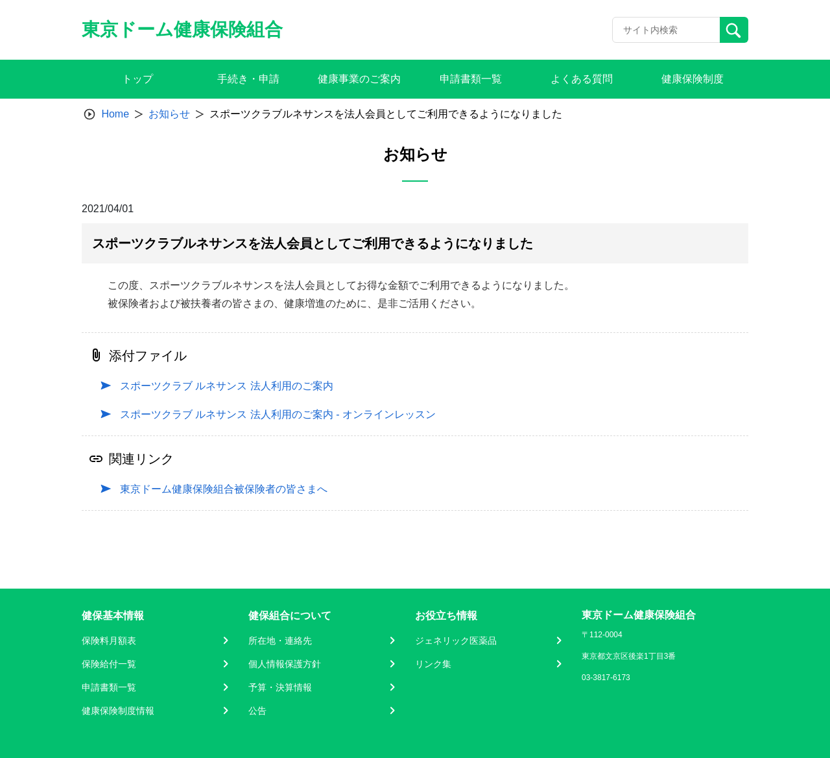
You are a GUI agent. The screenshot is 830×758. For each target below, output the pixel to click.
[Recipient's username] (666, 30)
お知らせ (169, 113)
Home (115, 113)
